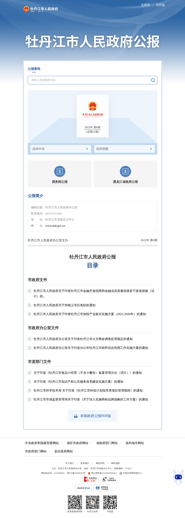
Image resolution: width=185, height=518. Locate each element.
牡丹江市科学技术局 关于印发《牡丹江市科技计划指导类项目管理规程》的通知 (88, 390)
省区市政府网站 (77, 443)
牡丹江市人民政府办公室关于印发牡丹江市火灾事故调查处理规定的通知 (83, 339)
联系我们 (85, 463)
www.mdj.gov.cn (55, 225)
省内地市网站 (134, 443)
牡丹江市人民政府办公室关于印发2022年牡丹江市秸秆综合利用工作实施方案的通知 (91, 347)
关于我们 (69, 463)
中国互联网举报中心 (130, 473)
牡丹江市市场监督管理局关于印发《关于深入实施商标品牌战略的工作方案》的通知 (91, 399)
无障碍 (145, 5)
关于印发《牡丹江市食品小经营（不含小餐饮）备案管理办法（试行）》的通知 (88, 372)
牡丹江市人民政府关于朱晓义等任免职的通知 (64, 305)
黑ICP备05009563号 (76, 473)
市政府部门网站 (36, 451)
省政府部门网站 (107, 443)
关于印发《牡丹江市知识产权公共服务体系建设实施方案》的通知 (78, 381)
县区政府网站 (63, 451)
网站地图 (115, 463)
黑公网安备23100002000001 (102, 473)
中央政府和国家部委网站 (42, 443)
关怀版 (160, 5)
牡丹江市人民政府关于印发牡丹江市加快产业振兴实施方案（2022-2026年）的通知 (90, 314)
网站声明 (100, 463)
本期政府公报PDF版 (92, 416)
